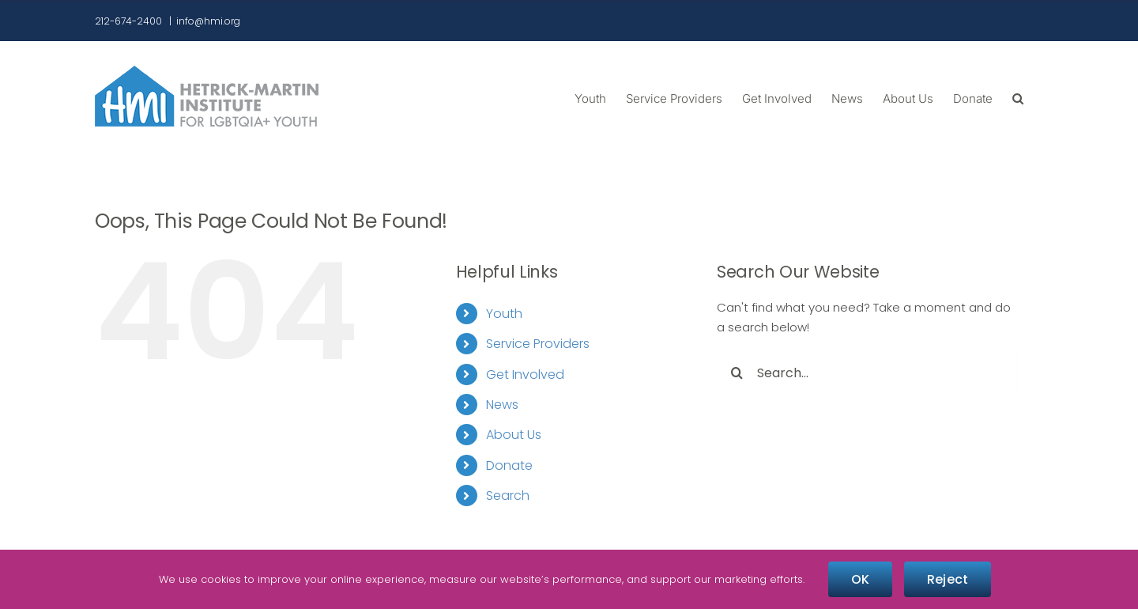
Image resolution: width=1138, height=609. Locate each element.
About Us (513, 435)
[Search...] (867, 372)
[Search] (736, 372)
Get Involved (525, 374)
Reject (947, 579)
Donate (509, 465)
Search (507, 495)
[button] (1017, 97)
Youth (504, 313)
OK (860, 579)
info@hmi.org (208, 21)
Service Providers (538, 344)
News (502, 404)
